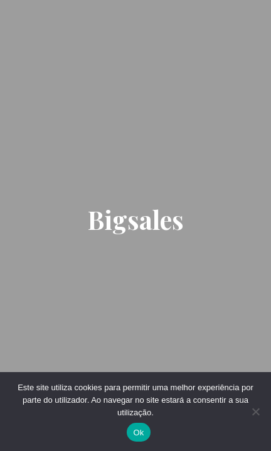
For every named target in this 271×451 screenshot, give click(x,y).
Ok (138, 432)
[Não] (255, 411)
